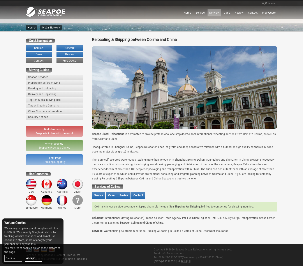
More (77, 202)
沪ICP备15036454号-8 (167, 261)
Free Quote (269, 12)
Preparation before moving (44, 82)
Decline (10, 258)
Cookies (82, 259)
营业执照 (186, 261)
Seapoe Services (38, 77)
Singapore (32, 202)
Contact (253, 12)
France (62, 202)
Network (214, 12)
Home (187, 12)
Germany (46, 202)
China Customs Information (45, 111)
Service (200, 12)
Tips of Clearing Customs (43, 105)
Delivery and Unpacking (42, 94)
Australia (62, 186)
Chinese (268, 3)
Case (227, 12)
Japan (77, 186)
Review (239, 12)
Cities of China (66, 259)
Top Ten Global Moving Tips (44, 99)
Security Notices (38, 117)
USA (31, 186)
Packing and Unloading (42, 88)
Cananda (46, 186)
